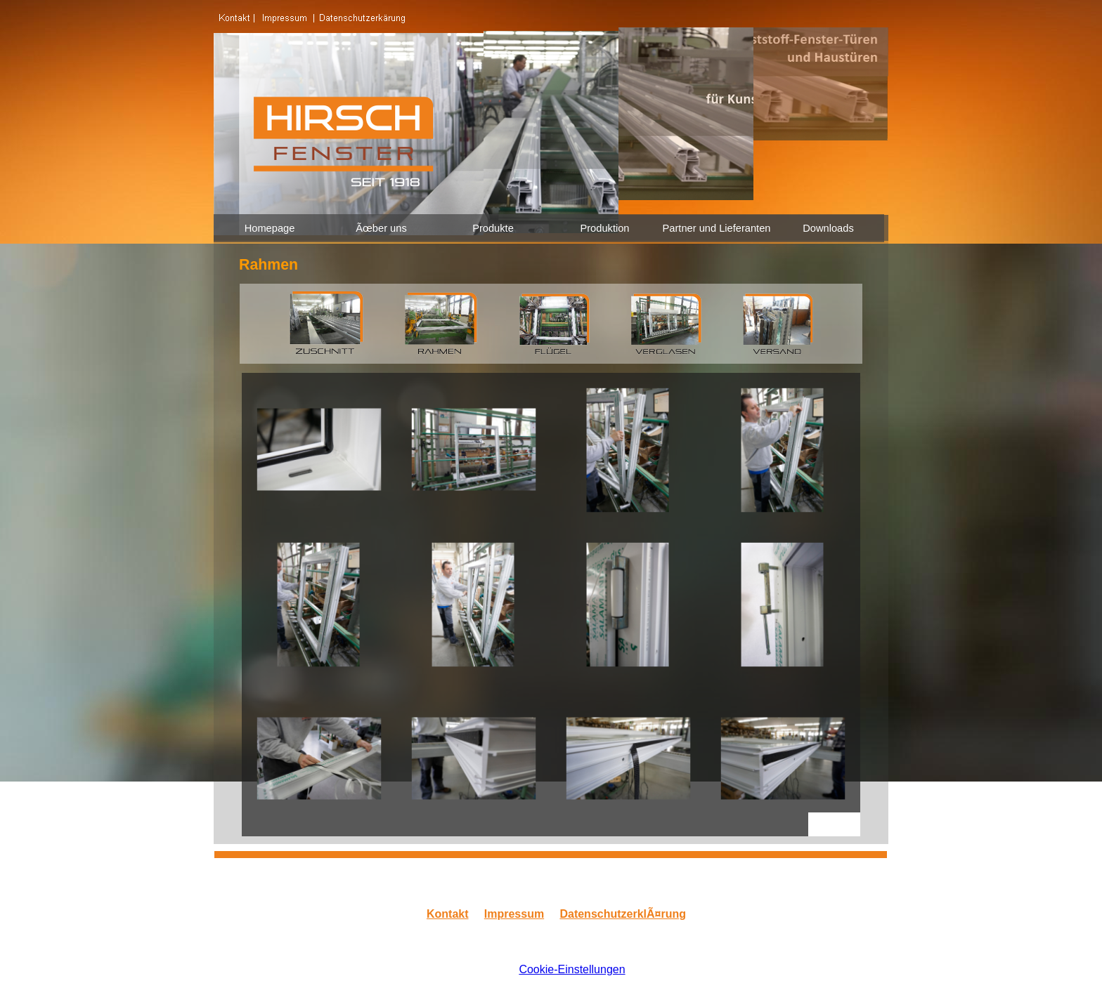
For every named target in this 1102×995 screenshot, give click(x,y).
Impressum (514, 914)
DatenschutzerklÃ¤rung (622, 914)
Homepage (270, 228)
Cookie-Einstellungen (572, 969)
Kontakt (448, 914)
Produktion (604, 228)
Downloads (828, 228)
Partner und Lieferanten (717, 228)
